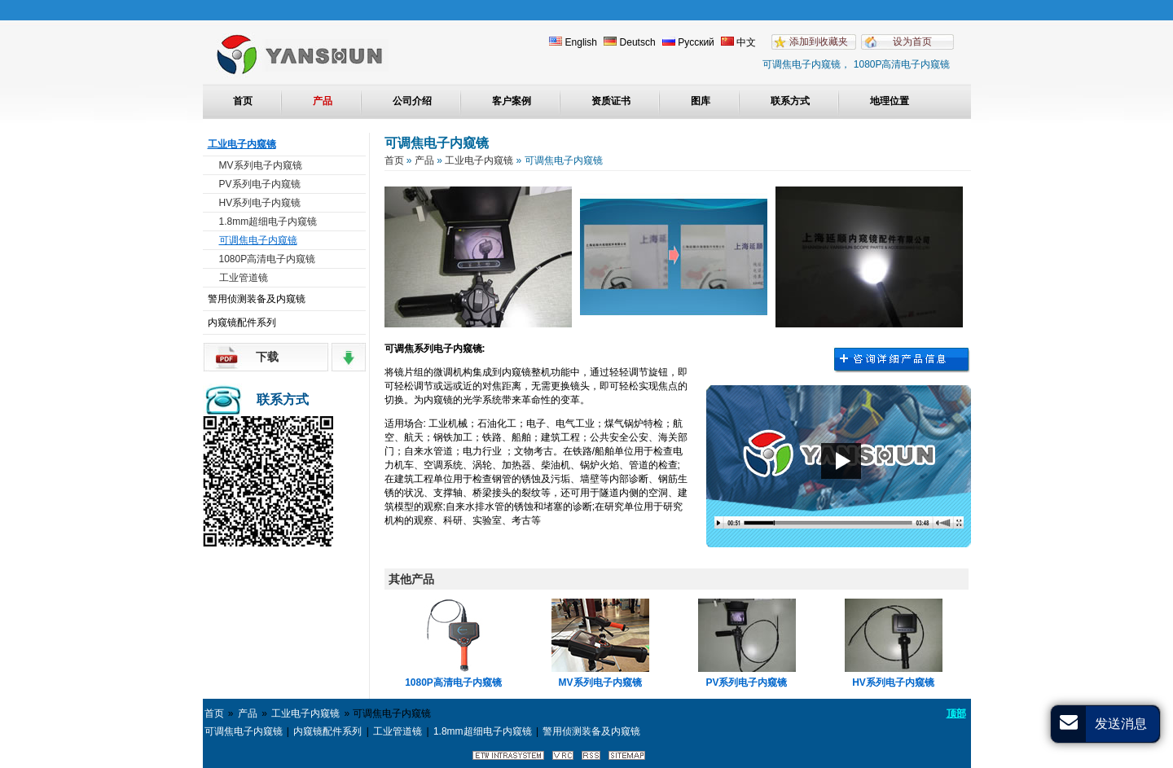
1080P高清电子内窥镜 (267, 259)
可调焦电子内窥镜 (258, 240)
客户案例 (511, 101)
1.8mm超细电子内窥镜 (268, 221)
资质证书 (610, 101)
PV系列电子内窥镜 (260, 184)
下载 (267, 356)
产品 (322, 101)
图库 (700, 101)
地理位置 (889, 101)
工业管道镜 (243, 277)
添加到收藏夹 (818, 41)
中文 (738, 42)
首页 (243, 101)
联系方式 (790, 101)
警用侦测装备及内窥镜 (256, 299)
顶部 (956, 713)
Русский (688, 42)
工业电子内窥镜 (242, 144)
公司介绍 (412, 101)
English (573, 42)
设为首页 (912, 41)
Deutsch (629, 42)
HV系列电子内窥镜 (260, 202)
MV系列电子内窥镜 (260, 165)
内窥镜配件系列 (242, 322)
